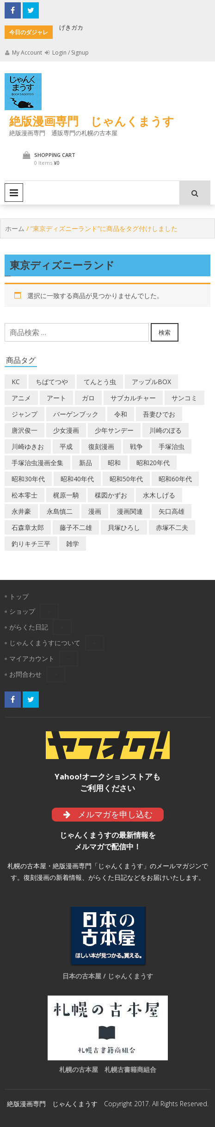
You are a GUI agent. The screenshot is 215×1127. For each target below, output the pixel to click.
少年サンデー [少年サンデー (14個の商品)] (114, 430)
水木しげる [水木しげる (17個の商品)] (159, 495)
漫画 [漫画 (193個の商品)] (94, 511)
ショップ (22, 611)
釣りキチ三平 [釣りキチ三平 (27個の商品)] (31, 543)
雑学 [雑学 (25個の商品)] (72, 543)
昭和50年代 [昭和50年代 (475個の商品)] (126, 478)
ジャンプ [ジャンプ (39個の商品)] (24, 414)
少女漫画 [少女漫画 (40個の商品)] (66, 430)
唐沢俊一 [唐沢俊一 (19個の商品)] (24, 430)
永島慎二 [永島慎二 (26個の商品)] (60, 511)
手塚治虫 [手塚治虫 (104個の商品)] (171, 446)
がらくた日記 (28, 627)
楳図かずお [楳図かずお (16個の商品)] (111, 495)
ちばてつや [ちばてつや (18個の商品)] (52, 381)
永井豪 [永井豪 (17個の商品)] (21, 511)
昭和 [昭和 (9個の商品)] (114, 462)
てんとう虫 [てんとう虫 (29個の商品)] (100, 381)
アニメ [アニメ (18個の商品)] (21, 397)
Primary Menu (14, 192)
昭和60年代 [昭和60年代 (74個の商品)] (175, 478)
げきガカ (71, 27)
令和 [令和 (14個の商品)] (120, 414)
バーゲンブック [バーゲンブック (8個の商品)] (75, 414)
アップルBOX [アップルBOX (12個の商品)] (151, 381)
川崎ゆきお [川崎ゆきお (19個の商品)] (28, 446)
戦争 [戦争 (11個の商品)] (136, 446)
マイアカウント (32, 658)
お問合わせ (25, 674)
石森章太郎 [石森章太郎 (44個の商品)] (28, 527)
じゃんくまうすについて (44, 642)
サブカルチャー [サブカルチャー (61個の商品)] (133, 397)
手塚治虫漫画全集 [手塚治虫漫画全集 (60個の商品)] (37, 462)
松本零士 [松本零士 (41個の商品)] (24, 495)
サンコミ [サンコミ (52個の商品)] (184, 397)
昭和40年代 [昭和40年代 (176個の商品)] (77, 478)
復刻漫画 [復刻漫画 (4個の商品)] (101, 446)
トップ (19, 596)
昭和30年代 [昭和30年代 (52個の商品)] (28, 478)
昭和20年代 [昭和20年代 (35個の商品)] (153, 462)
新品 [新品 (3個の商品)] (85, 462)
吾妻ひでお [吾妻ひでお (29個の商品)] (159, 414)
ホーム (15, 228)
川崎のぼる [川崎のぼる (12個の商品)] (165, 430)
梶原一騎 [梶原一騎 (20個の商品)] (66, 495)
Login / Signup (67, 52)
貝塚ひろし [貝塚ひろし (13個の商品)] (124, 527)
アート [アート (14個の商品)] (56, 397)
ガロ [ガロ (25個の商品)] (88, 397)
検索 (165, 332)
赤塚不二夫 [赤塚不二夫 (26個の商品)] (172, 527)
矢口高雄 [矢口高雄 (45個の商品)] (171, 511)
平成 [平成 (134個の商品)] (66, 446)
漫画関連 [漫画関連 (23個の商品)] (130, 511)
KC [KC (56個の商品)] (16, 381)
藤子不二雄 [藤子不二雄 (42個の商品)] (76, 527)
